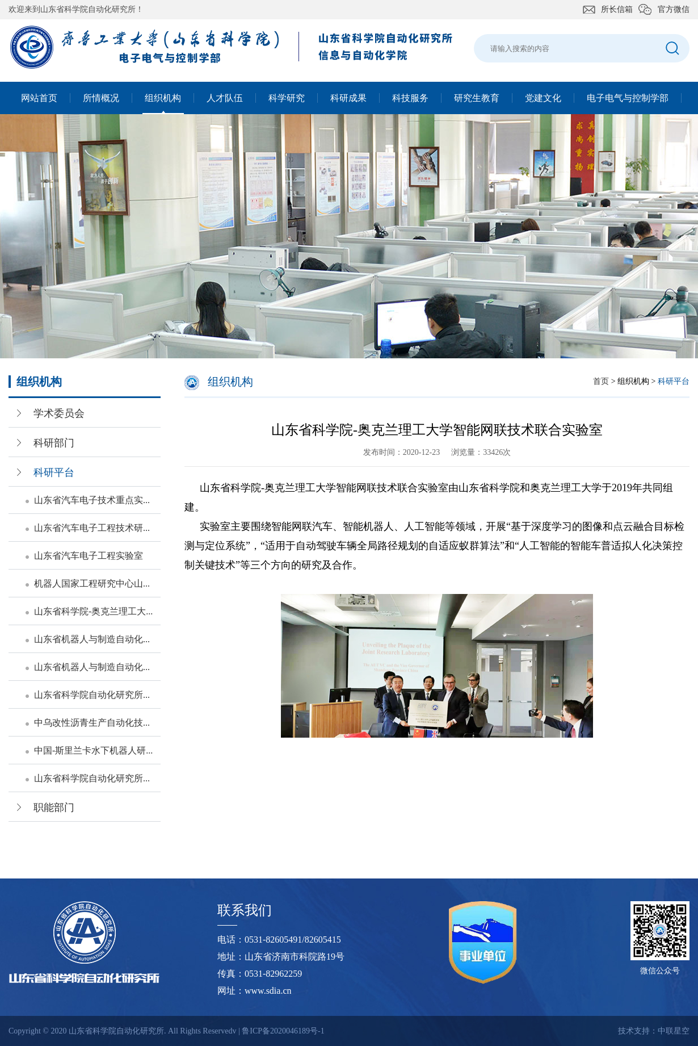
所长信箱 (617, 9)
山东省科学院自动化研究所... (92, 695)
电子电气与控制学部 (627, 98)
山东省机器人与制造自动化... (92, 639)
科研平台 (53, 472)
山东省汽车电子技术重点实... (92, 500)
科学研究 (286, 98)
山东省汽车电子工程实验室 (88, 555)
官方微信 (673, 9)
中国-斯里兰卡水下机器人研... (93, 750)
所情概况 (101, 98)
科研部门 (53, 443)
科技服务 (410, 98)
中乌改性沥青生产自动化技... (92, 722)
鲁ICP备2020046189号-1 (283, 1031)
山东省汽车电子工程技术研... (92, 528)
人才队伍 (225, 98)
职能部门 (53, 807)
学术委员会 (59, 413)
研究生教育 (476, 98)
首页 (601, 381)
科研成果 (348, 98)
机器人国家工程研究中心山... (92, 583)
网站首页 (39, 98)
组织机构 (163, 98)
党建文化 (543, 98)
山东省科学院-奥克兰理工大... (93, 611)
